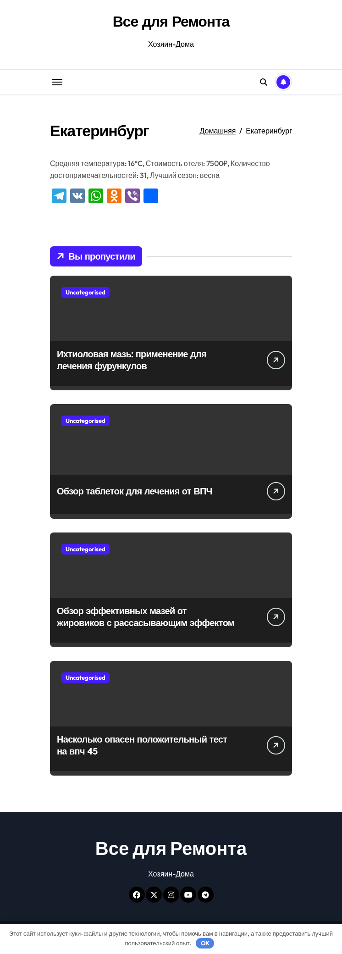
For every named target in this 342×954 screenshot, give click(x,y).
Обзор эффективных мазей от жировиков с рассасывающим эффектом (145, 616)
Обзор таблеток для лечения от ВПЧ (134, 491)
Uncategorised (85, 292)
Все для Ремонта (171, 21)
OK (205, 943)
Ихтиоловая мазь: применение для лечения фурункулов (131, 360)
